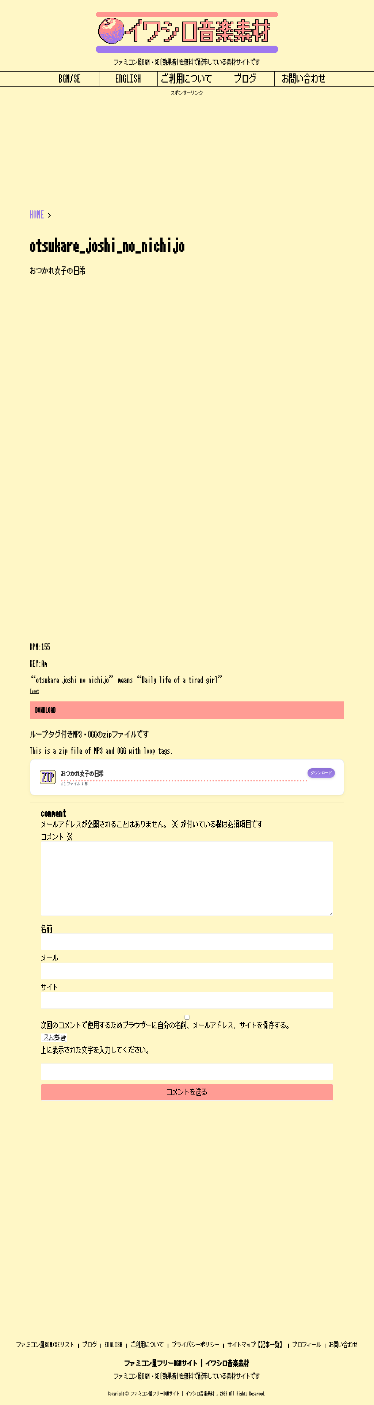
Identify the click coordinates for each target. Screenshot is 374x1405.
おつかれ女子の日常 (82, 773)
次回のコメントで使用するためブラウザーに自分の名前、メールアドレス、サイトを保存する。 (166, 1025)
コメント (57, 837)
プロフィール (307, 1158)
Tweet (34, 691)
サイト (49, 987)
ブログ (245, 78)
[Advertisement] (187, 147)
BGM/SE (70, 78)
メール (49, 958)
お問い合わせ (304, 78)
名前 (47, 929)
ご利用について (187, 78)
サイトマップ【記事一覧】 (256, 1158)
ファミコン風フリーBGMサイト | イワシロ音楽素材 (187, 1178)
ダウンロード (321, 773)
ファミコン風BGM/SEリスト (45, 1158)
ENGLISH (128, 78)
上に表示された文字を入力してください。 (96, 1050)
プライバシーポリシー (196, 1158)
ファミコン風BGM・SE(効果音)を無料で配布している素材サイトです (187, 1190)
